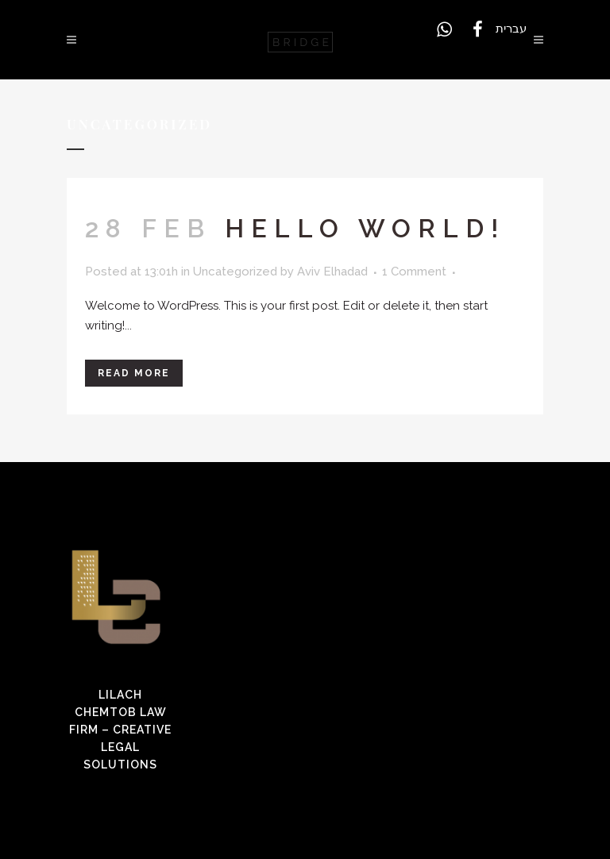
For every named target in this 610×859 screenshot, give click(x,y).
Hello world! (365, 228)
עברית (511, 28)
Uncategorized (235, 271)
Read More (134, 373)
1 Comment (414, 271)
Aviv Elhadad (332, 271)
